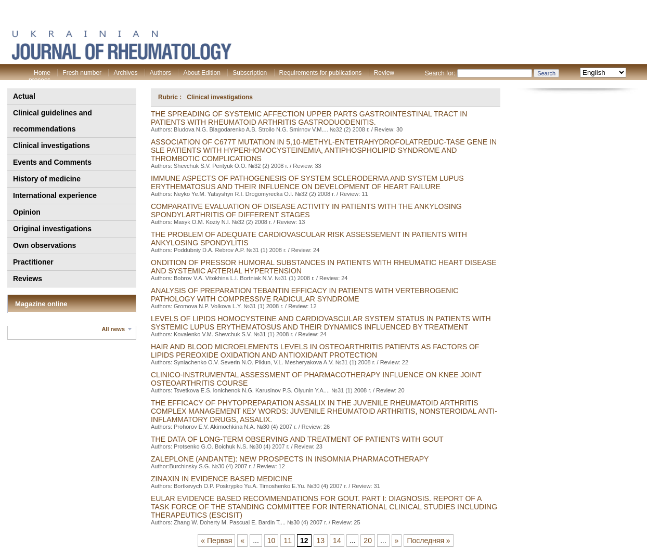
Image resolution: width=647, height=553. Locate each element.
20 (368, 540)
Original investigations (52, 229)
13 (321, 540)
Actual (24, 96)
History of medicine (47, 179)
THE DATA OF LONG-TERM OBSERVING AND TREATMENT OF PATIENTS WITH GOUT (297, 439)
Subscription (249, 72)
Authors (160, 72)
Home (42, 72)
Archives (125, 72)
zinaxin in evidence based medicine (221, 479)
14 (337, 540)
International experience (55, 195)
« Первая (216, 540)
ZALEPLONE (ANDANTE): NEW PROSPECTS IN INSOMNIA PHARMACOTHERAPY (290, 459)
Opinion (27, 212)
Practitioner (33, 262)
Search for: (440, 73)
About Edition (201, 72)
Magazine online (41, 304)
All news (113, 329)
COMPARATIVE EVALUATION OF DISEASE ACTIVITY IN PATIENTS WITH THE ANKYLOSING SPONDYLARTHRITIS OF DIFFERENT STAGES (306, 210)
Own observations (44, 245)
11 (287, 540)
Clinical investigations (51, 145)
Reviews (27, 278)
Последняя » (428, 540)
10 (271, 540)
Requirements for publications (320, 72)
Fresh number (81, 72)
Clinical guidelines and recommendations (52, 121)
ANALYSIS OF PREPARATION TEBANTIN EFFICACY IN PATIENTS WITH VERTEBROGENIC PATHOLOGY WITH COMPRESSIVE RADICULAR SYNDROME (304, 294)
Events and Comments (52, 162)
